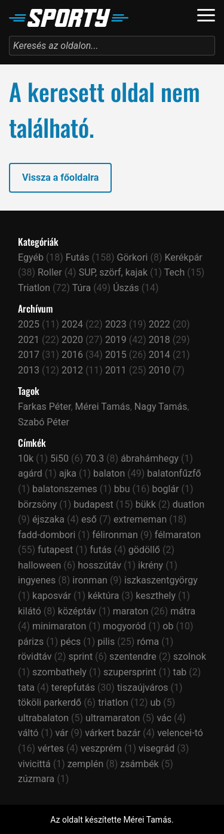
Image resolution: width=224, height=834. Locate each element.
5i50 (59, 458)
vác (164, 718)
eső (89, 519)
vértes (51, 748)
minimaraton (59, 626)
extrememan (140, 519)
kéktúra (103, 595)
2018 (159, 339)
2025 (28, 324)
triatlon (113, 702)
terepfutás (73, 687)
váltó (28, 733)
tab (179, 672)
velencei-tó (180, 733)
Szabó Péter (43, 422)
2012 (72, 370)
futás (101, 549)
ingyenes (37, 580)
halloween (39, 565)
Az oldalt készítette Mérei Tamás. (111, 819)
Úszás (126, 288)
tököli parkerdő (49, 702)
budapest (93, 504)
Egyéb (31, 257)
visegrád (156, 748)
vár (61, 733)
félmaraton (178, 534)
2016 (72, 354)
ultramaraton (112, 718)
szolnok (189, 656)
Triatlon (34, 288)
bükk (146, 504)
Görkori (132, 257)
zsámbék (139, 764)
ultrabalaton (43, 718)
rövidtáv (35, 656)
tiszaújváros (142, 687)
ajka (67, 473)
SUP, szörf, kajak (113, 272)
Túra (81, 288)
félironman (114, 534)
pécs (70, 641)
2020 (72, 339)
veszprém (101, 748)
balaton (109, 473)
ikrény (150, 565)
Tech (174, 272)
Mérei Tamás (102, 406)
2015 (116, 354)
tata (26, 687)
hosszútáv (99, 565)
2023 (116, 324)
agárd (30, 473)
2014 (159, 354)
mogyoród (124, 626)
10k (25, 458)
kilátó (29, 611)
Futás (78, 257)
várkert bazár (112, 733)
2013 (28, 370)
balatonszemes (64, 489)
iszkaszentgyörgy (161, 580)
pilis (106, 641)
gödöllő (144, 549)
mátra (182, 611)
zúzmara (36, 778)
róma (148, 641)
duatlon (189, 504)
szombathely (59, 672)
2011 (116, 370)
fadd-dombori (46, 534)
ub (155, 702)
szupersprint (130, 672)
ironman (90, 580)
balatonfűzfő (174, 473)
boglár (165, 489)
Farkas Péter (44, 406)
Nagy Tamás (161, 406)
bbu (122, 489)
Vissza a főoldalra (60, 177)
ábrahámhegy (150, 458)
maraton (131, 611)
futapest (55, 549)
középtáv (77, 611)
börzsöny (37, 504)
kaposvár (51, 595)
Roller (50, 272)
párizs (31, 641)
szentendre (133, 656)
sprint (81, 656)
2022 (159, 324)
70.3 (94, 458)
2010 (159, 370)
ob (167, 626)
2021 (28, 339)
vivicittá (34, 764)
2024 (72, 324)
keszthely (156, 595)
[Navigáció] (206, 15)
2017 (28, 354)
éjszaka (48, 519)
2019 (116, 339)
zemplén (85, 764)
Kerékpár (183, 257)
